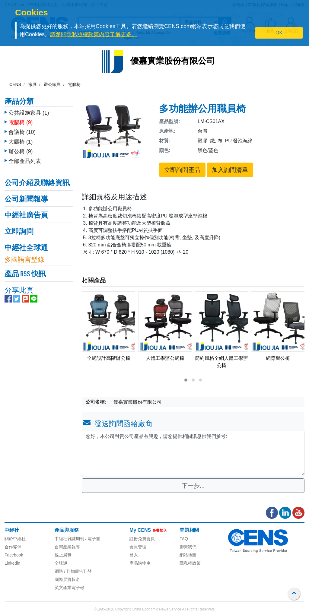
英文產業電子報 (69, 587)
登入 (133, 555)
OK (279, 32)
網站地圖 (188, 555)
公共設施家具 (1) (28, 111)
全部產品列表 (24, 160)
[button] (186, 380)
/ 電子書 (92, 538)
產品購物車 (140, 563)
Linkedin (12, 563)
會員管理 (137, 546)
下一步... (193, 485)
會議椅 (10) (22, 131)
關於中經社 (15, 538)
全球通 (61, 563)
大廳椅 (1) (20, 140)
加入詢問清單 (230, 169)
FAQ (184, 538)
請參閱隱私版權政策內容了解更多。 (93, 34)
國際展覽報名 (67, 579)
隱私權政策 (190, 563)
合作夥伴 (13, 546)
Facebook (14, 555)
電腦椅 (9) (20, 121)
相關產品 (94, 280)
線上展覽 (63, 555)
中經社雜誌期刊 (69, 538)
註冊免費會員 (142, 538)
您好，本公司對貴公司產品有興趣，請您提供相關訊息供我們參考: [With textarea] (193, 453)
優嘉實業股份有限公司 (172, 61)
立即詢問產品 (182, 169)
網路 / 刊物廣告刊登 (73, 571)
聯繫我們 (188, 546)
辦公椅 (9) (20, 150)
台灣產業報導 (67, 546)
